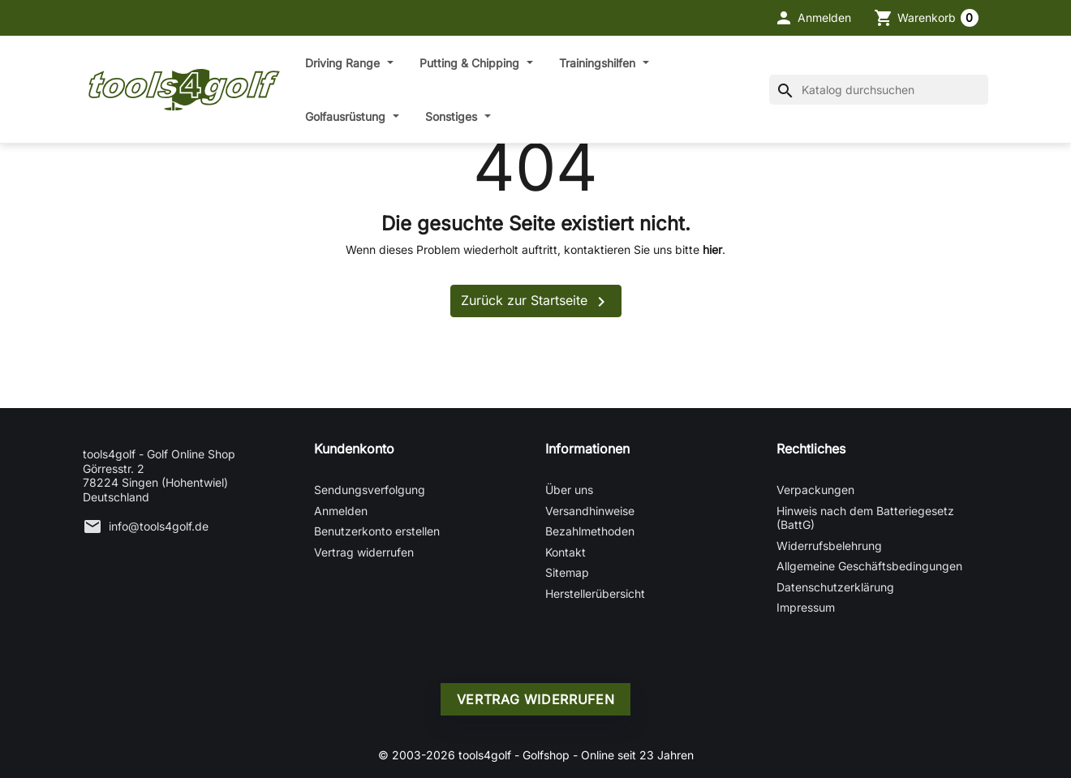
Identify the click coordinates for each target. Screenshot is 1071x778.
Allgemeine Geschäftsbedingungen (869, 566)
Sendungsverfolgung (369, 489)
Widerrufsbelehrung (829, 545)
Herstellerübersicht (595, 593)
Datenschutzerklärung (835, 587)
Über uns (569, 489)
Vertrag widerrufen (364, 552)
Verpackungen (815, 489)
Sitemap (567, 572)
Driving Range (344, 63)
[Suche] (878, 90)
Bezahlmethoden (589, 531)
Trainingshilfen (599, 63)
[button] (812, 17)
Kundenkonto (354, 449)
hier (712, 249)
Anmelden (341, 511)
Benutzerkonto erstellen (377, 531)
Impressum (805, 607)
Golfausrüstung (347, 116)
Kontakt (565, 552)
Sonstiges (452, 116)
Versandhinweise (589, 511)
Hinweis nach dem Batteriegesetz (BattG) (865, 518)
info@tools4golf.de (159, 526)
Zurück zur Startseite (536, 302)
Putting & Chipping (471, 63)
